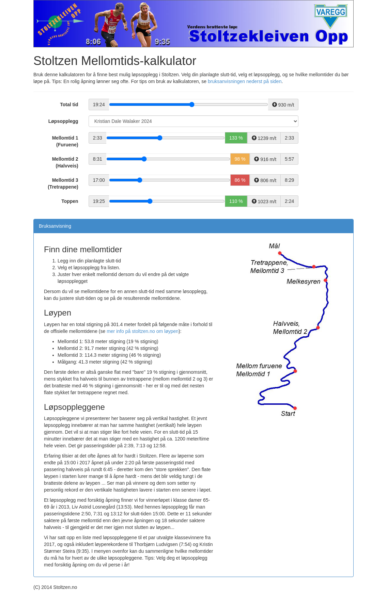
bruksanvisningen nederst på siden (244, 81)
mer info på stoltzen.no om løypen (143, 331)
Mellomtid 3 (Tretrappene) (63, 183)
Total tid (69, 104)
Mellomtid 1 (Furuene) (65, 141)
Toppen (69, 201)
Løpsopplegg (63, 121)
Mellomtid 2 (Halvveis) (65, 162)
